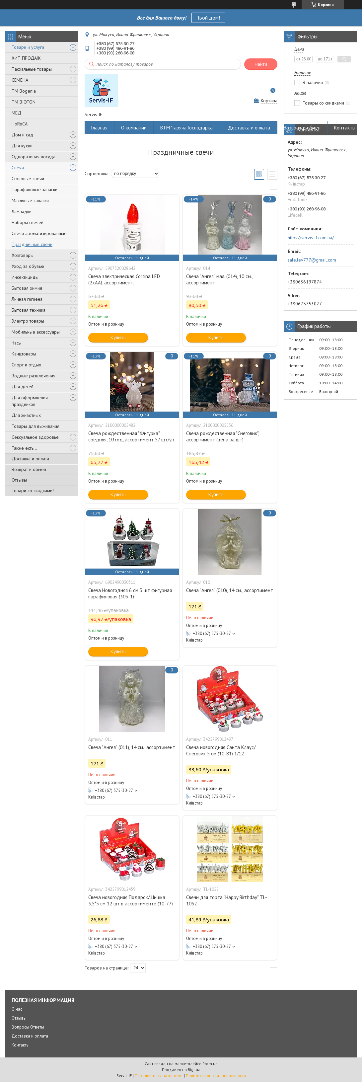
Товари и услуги (28, 47)
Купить (118, 337)
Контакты (344, 127)
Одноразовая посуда (33, 157)
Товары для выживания (35, 426)
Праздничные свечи (32, 244)
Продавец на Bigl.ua (181, 1069)
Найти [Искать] (260, 64)
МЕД (16, 113)
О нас (17, 1009)
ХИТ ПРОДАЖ (26, 58)
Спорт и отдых (26, 365)
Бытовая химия (27, 288)
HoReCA (20, 124)
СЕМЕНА (20, 80)
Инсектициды (25, 277)
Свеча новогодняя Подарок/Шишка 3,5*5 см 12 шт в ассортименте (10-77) (130, 900)
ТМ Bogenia (24, 91)
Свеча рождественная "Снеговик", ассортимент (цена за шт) (222, 436)
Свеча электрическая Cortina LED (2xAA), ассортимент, (124, 279)
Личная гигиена (27, 299)
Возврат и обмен (29, 469)
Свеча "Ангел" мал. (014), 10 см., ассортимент (219, 279)
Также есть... (24, 448)
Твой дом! (208, 17)
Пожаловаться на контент (159, 1075)
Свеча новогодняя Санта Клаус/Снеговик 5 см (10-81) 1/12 (220, 750)
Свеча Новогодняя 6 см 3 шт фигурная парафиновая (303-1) (130, 593)
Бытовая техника (28, 310)
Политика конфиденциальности (216, 1075)
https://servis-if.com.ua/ (311, 238)
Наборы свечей (27, 222)
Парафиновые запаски (34, 190)
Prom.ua (210, 1063)
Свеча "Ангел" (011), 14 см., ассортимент (131, 747)
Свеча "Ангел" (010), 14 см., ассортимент (229, 590)
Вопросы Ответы (28, 1027)
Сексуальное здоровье (35, 437)
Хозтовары (23, 255)
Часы (17, 343)
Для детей (23, 387)
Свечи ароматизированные (39, 233)
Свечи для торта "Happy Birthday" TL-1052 (226, 900)
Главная (99, 127)
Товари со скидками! (33, 491)
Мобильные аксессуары (36, 332)
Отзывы (19, 480)
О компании (134, 127)
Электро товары (28, 321)
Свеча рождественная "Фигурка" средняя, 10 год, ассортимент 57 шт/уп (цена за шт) (131, 439)
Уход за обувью (28, 266)
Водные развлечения (33, 376)
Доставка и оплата (30, 459)
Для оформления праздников (30, 401)
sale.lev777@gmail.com (312, 260)
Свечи (18, 168)
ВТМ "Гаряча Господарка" (187, 127)
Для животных (26, 415)
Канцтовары (24, 354)
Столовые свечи (28, 179)
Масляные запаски (30, 200)
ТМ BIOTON (24, 102)
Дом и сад (22, 135)
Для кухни (22, 146)
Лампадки (22, 211)
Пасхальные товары (32, 69)
